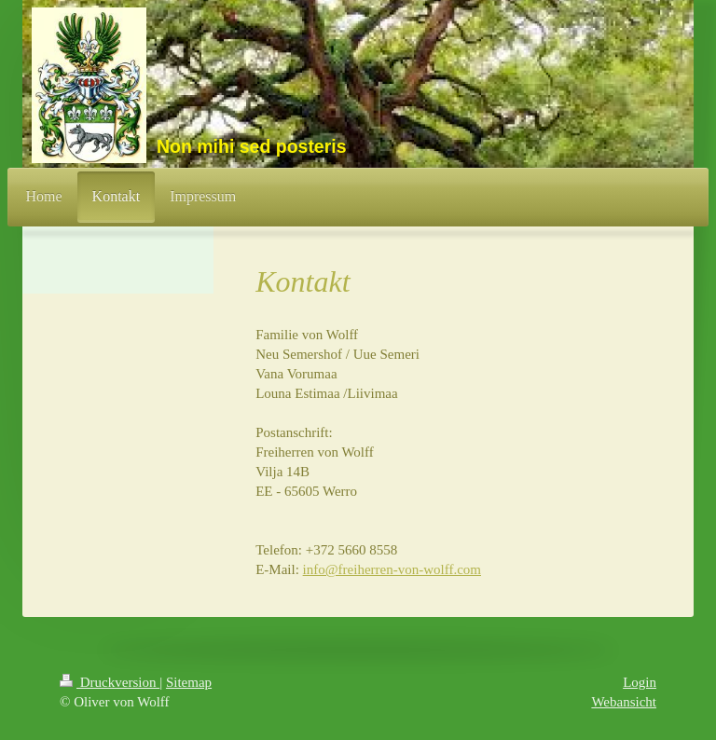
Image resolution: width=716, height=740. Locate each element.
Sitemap (189, 682)
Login (639, 682)
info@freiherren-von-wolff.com (392, 569)
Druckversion (109, 682)
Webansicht (623, 701)
